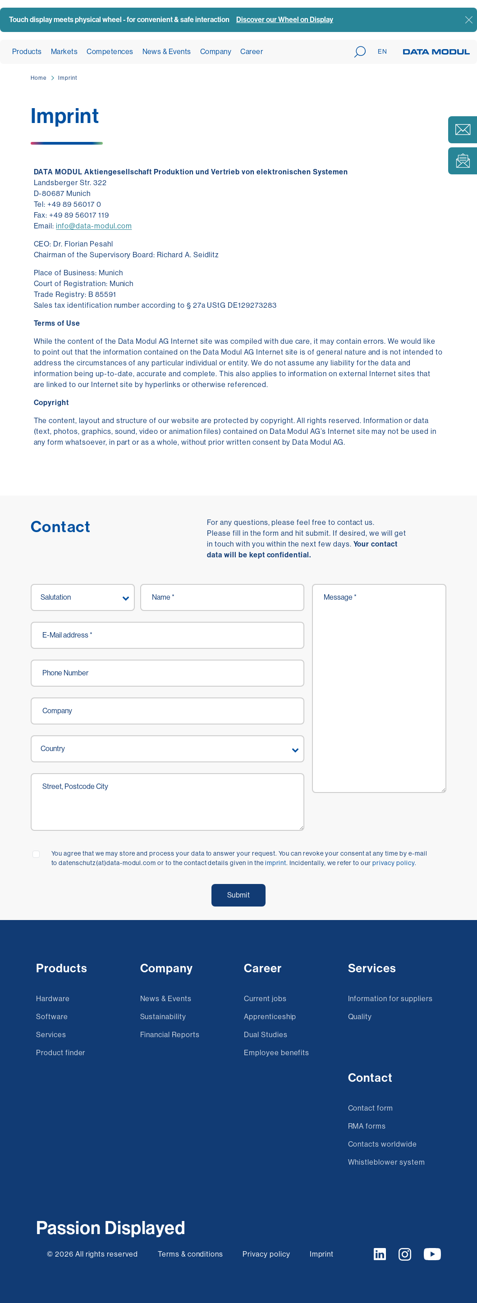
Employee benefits (276, 1052)
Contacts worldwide (382, 1144)
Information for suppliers (390, 998)
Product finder (60, 1052)
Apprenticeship (270, 1016)
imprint (276, 862)
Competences (110, 51)
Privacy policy (267, 1254)
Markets (64, 51)
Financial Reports (170, 1034)
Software (52, 1016)
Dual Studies (266, 1034)
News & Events (166, 51)
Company (215, 51)
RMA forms (367, 1126)
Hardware (53, 998)
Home (38, 78)
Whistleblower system (386, 1162)
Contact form (371, 1108)
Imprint (68, 78)
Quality (360, 1016)
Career (251, 51)
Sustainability (163, 1016)
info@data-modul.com (94, 226)
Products (27, 51)
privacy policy (393, 862)
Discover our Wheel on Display (284, 19)
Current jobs (265, 998)
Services (51, 1034)
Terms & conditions (190, 1254)
